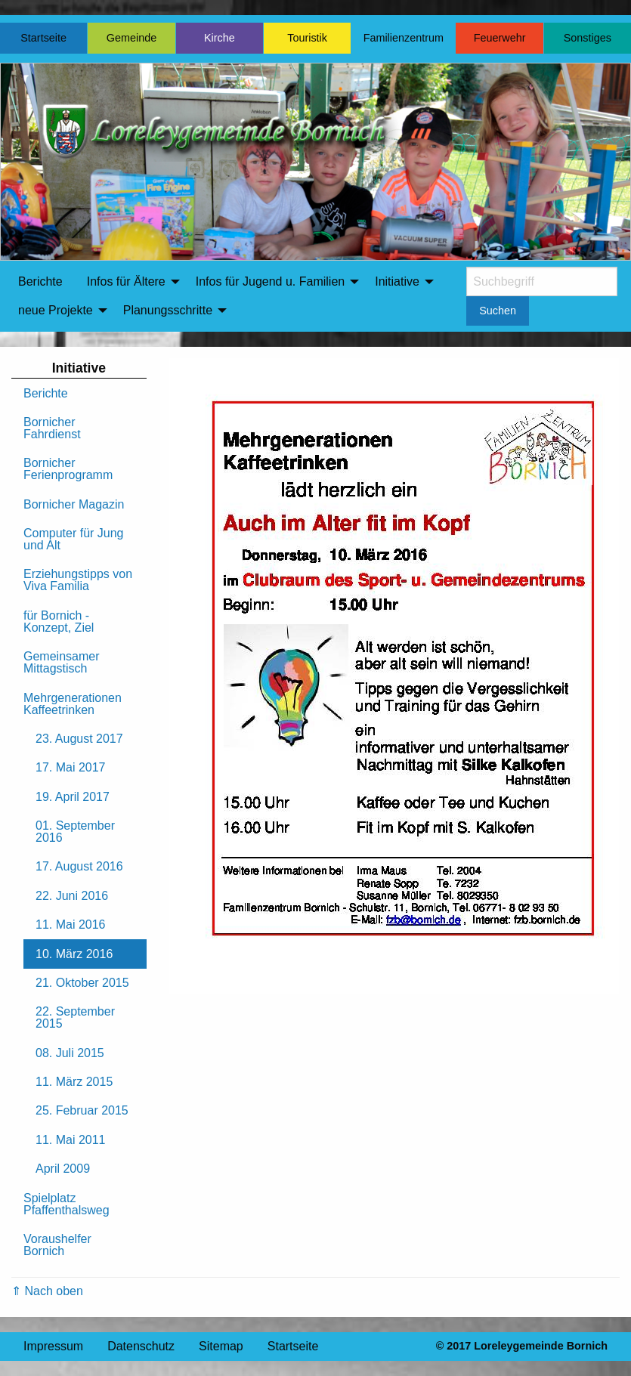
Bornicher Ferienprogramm (68, 468)
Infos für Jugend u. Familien (270, 281)
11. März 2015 (74, 1081)
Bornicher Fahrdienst (52, 428)
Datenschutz (141, 1346)
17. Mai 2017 (71, 767)
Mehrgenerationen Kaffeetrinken (72, 703)
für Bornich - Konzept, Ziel (58, 621)
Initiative (397, 281)
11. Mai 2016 (71, 924)
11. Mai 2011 (71, 1139)
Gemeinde (131, 38)
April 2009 (63, 1168)
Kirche (219, 38)
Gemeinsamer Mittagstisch (61, 662)
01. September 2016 (75, 831)
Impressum (53, 1346)
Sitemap (221, 1346)
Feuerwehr (500, 38)
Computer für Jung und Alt (73, 539)
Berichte (40, 281)
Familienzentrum (403, 38)
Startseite (43, 38)
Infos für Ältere (126, 281)
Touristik (307, 38)
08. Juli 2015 (70, 1053)
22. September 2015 (75, 1017)
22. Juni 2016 (72, 895)
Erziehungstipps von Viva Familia (77, 579)
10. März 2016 (74, 954)
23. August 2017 (79, 738)
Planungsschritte (167, 310)
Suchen (497, 311)
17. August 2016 (79, 866)
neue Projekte (55, 310)
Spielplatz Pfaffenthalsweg (66, 1204)
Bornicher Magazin (73, 504)
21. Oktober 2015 (82, 982)
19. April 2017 (73, 796)
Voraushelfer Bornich (57, 1244)
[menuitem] (40, 281)
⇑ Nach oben (47, 1291)
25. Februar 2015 (82, 1110)
